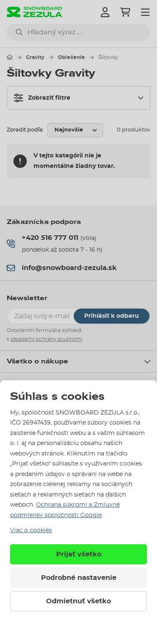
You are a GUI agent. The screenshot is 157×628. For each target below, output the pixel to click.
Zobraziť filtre (42, 98)
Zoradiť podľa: (25, 130)
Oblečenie (71, 57)
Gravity (35, 57)
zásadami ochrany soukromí (46, 339)
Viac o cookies (31, 530)
